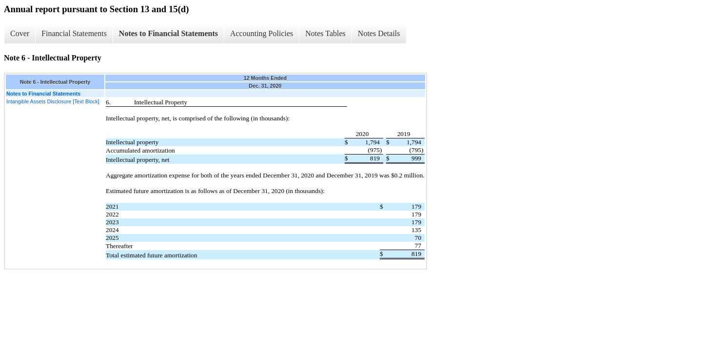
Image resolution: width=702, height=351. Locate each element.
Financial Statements (74, 33)
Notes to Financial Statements (168, 33)
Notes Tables (325, 33)
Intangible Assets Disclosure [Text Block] (52, 101)
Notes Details (379, 33)
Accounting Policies (261, 33)
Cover (19, 33)
